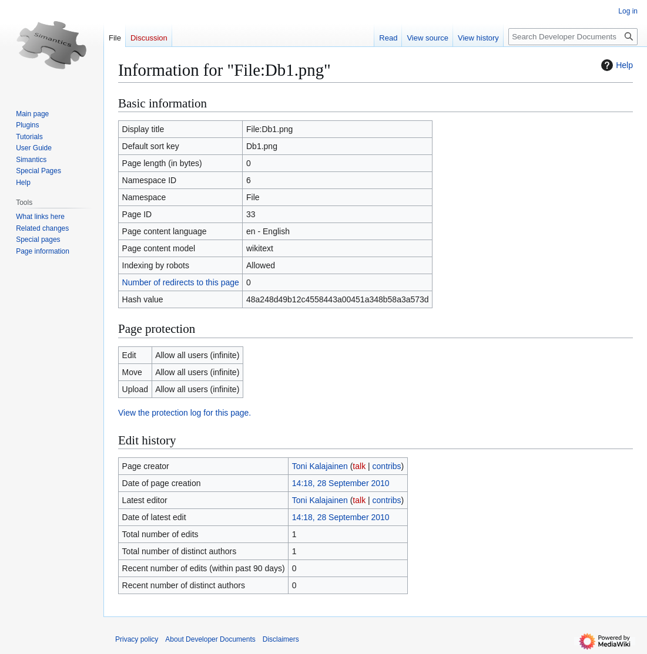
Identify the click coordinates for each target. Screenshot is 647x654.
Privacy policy (136, 639)
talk (359, 466)
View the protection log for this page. (184, 412)
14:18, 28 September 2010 (341, 483)
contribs (387, 466)
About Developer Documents (210, 639)
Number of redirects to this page (180, 282)
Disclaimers (281, 639)
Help (615, 65)
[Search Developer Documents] (573, 36)
